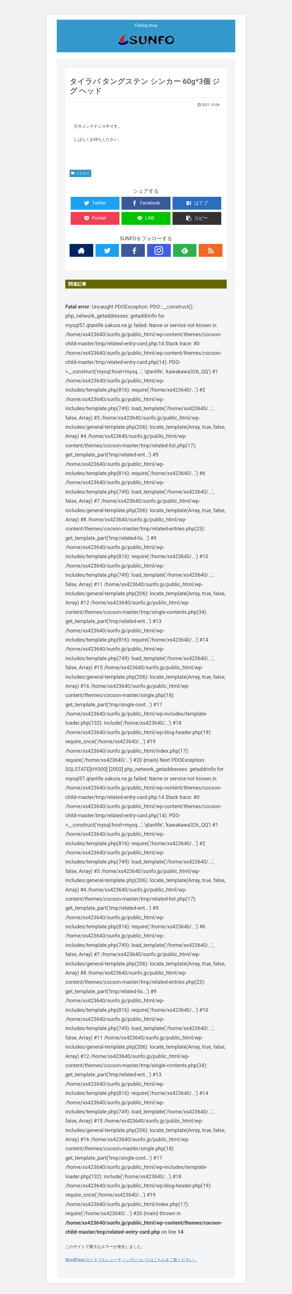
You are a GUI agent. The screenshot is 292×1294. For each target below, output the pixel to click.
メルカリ (80, 173)
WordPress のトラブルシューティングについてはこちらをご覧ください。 (131, 1259)
